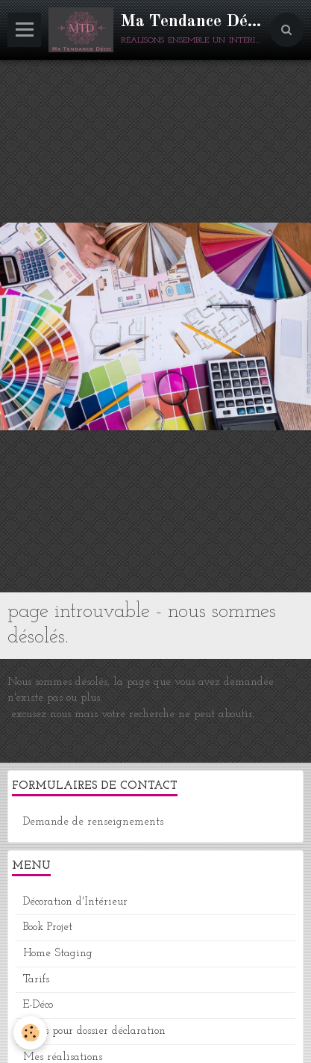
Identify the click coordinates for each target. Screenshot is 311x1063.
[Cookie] (30, 1033)
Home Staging (57, 953)
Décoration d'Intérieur (75, 902)
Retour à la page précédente (75, 746)
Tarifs (36, 979)
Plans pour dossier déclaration (94, 1031)
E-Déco (38, 1005)
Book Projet (47, 927)
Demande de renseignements (93, 822)
